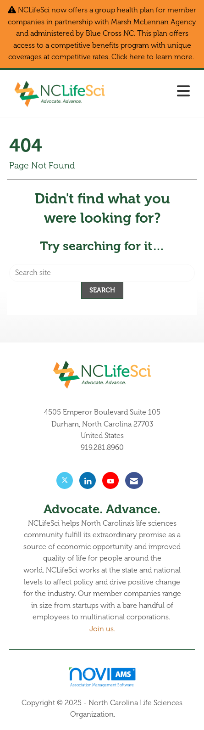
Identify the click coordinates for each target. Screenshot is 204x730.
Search (102, 290)
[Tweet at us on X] (64, 480)
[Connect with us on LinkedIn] (87, 480)
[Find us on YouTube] (110, 480)
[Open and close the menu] (153, 92)
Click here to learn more (152, 57)
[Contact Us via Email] (134, 480)
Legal (125, 714)
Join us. (102, 629)
